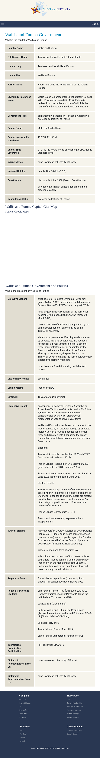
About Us (22, 699)
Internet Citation (25, 703)
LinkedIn (23, 741)
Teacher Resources (74, 710)
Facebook (23, 734)
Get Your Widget (73, 714)
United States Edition (74, 730)
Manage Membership (75, 707)
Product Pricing (72, 717)
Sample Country (72, 734)
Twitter (22, 738)
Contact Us (23, 714)
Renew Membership (74, 703)
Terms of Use (24, 710)
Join (68, 699)
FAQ (20, 707)
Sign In (95, 23)
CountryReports (50, 8)
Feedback (22, 717)
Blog (21, 730)
